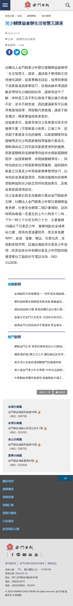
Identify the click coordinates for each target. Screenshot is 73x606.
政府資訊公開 (11, 528)
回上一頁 (46, 392)
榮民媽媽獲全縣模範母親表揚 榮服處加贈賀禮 (40, 301)
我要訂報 (8, 505)
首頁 (19, 15)
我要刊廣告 (9, 512)
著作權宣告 (10, 563)
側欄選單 (5, 5)
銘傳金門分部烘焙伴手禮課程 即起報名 (38, 325)
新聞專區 (31, 15)
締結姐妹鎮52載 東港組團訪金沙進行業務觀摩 (40, 309)
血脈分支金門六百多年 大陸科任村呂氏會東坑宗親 (40, 317)
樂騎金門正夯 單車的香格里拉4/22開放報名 (40, 346)
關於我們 (8, 481)
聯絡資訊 (52, 563)
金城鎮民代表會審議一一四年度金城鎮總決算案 (40, 293)
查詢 (68, 5)
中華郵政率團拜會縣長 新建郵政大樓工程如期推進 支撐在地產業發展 (40, 377)
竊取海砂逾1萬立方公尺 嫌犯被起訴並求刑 (40, 354)
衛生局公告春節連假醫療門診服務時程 (37, 362)
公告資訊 (8, 521)
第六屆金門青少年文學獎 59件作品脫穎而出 (40, 369)
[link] (9, 52)
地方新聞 (46, 15)
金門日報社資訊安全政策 (32, 563)
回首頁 (61, 392)
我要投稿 (8, 497)
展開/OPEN (65, 478)
